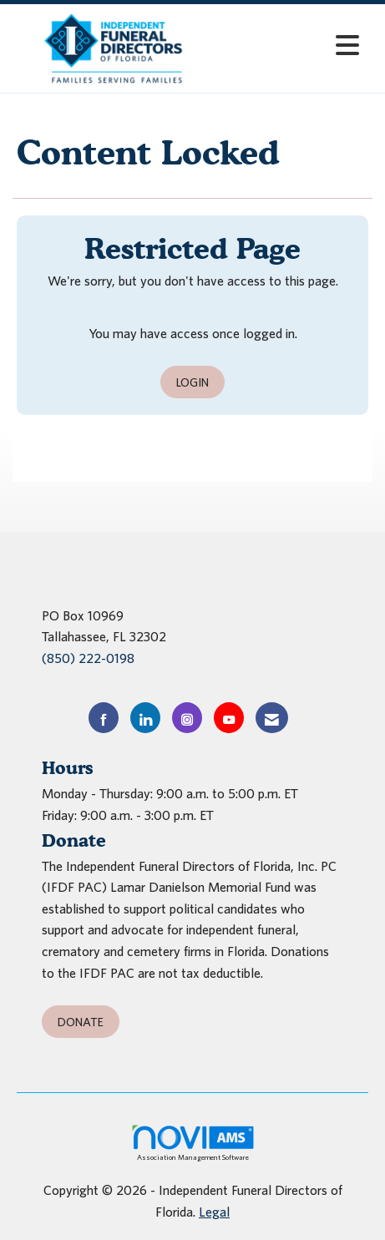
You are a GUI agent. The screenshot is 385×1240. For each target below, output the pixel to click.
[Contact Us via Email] (272, 717)
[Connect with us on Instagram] (187, 717)
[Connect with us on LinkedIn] (145, 717)
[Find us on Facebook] (104, 717)
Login (192, 382)
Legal (214, 1211)
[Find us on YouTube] (229, 717)
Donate (81, 1022)
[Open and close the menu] (291, 45)
